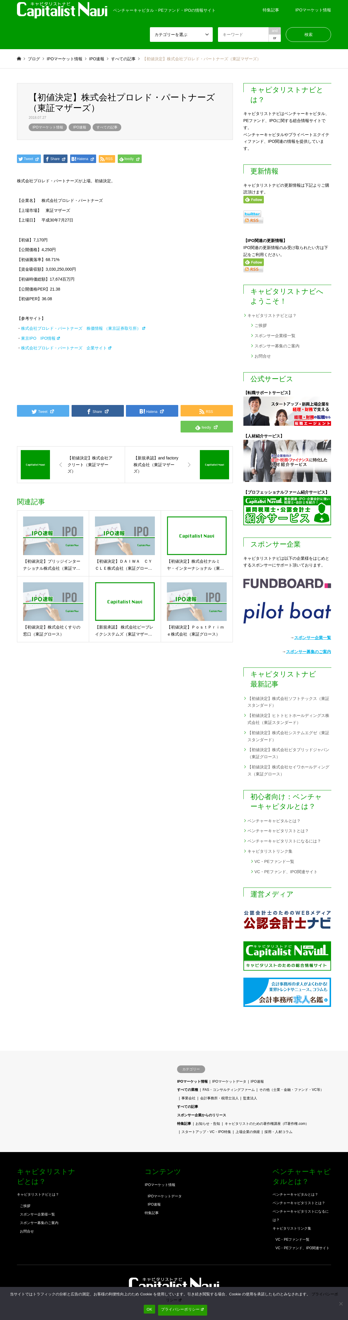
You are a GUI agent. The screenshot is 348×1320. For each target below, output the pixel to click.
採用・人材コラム (278, 1132)
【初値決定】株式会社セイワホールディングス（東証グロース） (288, 770)
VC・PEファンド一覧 (274, 861)
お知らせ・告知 (207, 1124)
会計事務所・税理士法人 (219, 1098)
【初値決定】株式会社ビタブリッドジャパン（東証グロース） (288, 753)
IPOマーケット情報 (313, 10)
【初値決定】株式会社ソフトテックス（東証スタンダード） (288, 702)
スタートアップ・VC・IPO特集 (206, 1132)
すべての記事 (106, 127)
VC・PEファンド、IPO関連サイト (286, 871)
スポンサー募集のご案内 (276, 346)
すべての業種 (187, 1090)
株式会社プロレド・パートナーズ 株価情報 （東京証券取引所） (83, 328)
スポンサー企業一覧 (312, 637)
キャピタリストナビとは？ (272, 315)
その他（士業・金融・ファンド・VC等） (291, 1090)
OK (149, 1309)
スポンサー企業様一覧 (274, 335)
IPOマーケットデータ (229, 1081)
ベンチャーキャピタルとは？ (274, 820)
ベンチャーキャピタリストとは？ (278, 830)
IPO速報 (79, 127)
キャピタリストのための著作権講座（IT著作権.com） (267, 1124)
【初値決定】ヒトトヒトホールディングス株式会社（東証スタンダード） (288, 719)
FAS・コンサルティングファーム (228, 1090)
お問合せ (262, 356)
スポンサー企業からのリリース (201, 1115)
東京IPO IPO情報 (40, 338)
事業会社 (188, 1098)
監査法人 (250, 1098)
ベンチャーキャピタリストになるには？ (284, 841)
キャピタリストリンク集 (269, 851)
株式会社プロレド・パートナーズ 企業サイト (66, 348)
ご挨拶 (260, 325)
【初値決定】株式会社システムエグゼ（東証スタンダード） (288, 736)
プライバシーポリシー (182, 1309)
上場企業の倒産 (248, 1132)
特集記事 (271, 10)
